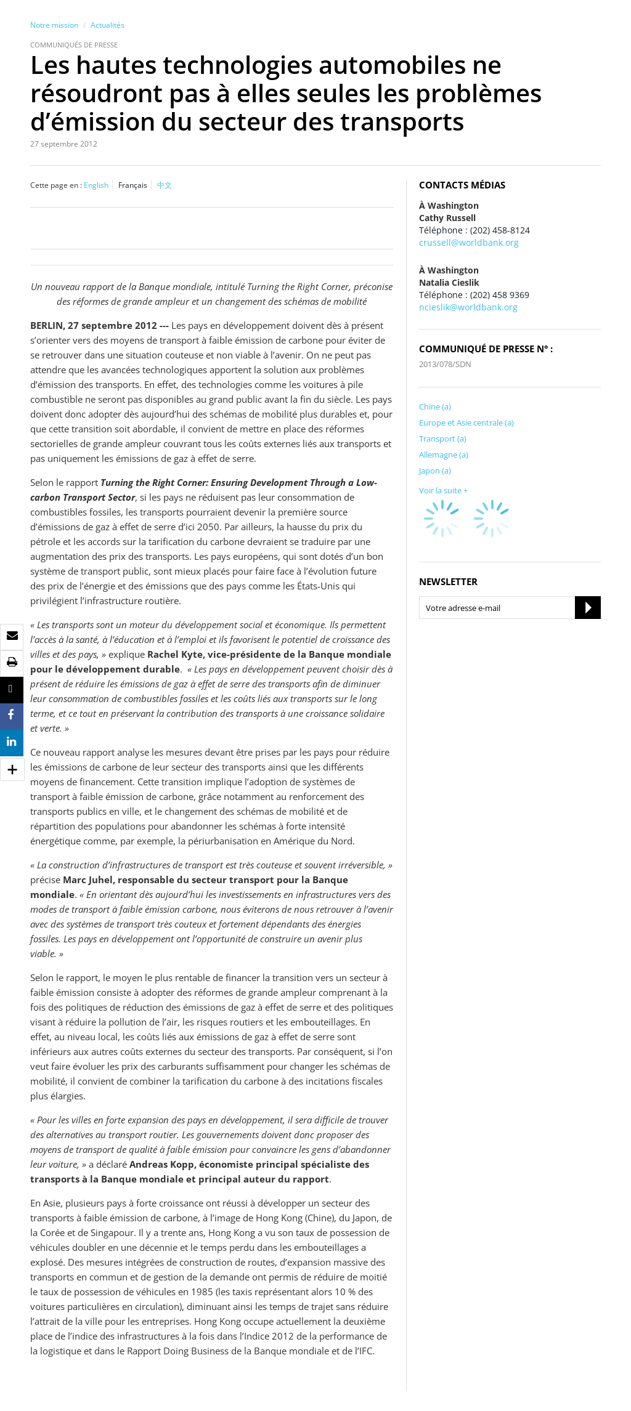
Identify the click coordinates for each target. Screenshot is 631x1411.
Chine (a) (435, 406)
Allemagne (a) (443, 454)
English (96, 185)
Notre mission (54, 25)
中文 (164, 185)
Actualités (107, 25)
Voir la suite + (443, 490)
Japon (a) (435, 470)
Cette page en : (56, 185)
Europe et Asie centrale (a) (466, 422)
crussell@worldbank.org (469, 242)
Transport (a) (442, 438)
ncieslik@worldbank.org (468, 307)
